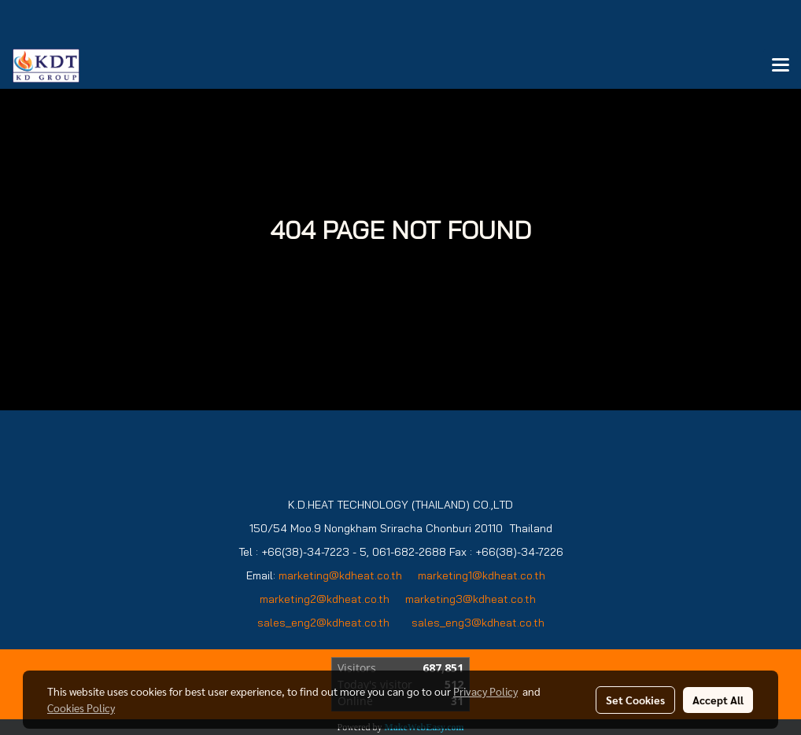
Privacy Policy (485, 691)
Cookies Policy (81, 707)
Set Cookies (635, 700)
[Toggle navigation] (780, 66)
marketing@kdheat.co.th (340, 575)
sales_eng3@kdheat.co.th (478, 623)
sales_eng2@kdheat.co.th (323, 623)
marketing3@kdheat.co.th (472, 599)
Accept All (718, 700)
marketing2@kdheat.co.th (324, 599)
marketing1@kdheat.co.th (481, 575)
